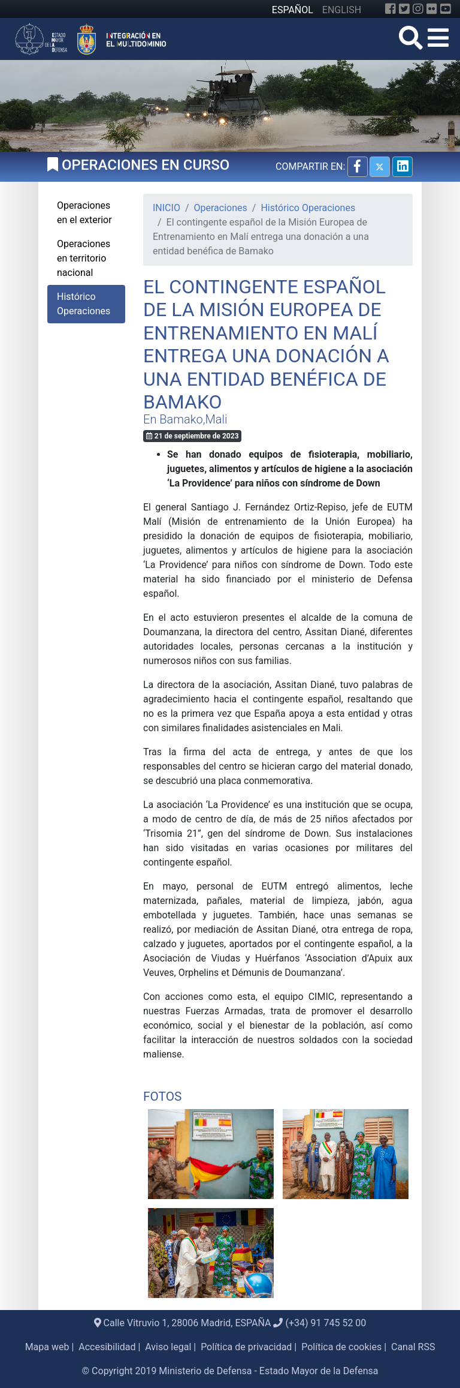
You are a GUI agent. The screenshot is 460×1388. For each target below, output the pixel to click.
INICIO (166, 208)
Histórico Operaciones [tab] (83, 304)
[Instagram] (418, 9)
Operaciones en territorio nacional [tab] (83, 258)
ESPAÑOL (292, 10)
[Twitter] (404, 9)
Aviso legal (168, 1347)
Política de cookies (341, 1347)
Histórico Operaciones (308, 208)
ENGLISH (341, 10)
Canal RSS (413, 1347)
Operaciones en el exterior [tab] (84, 213)
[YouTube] (445, 9)
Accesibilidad (106, 1347)
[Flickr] (431, 9)
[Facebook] (390, 9)
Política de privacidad (246, 1347)
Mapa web (47, 1347)
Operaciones (220, 208)
